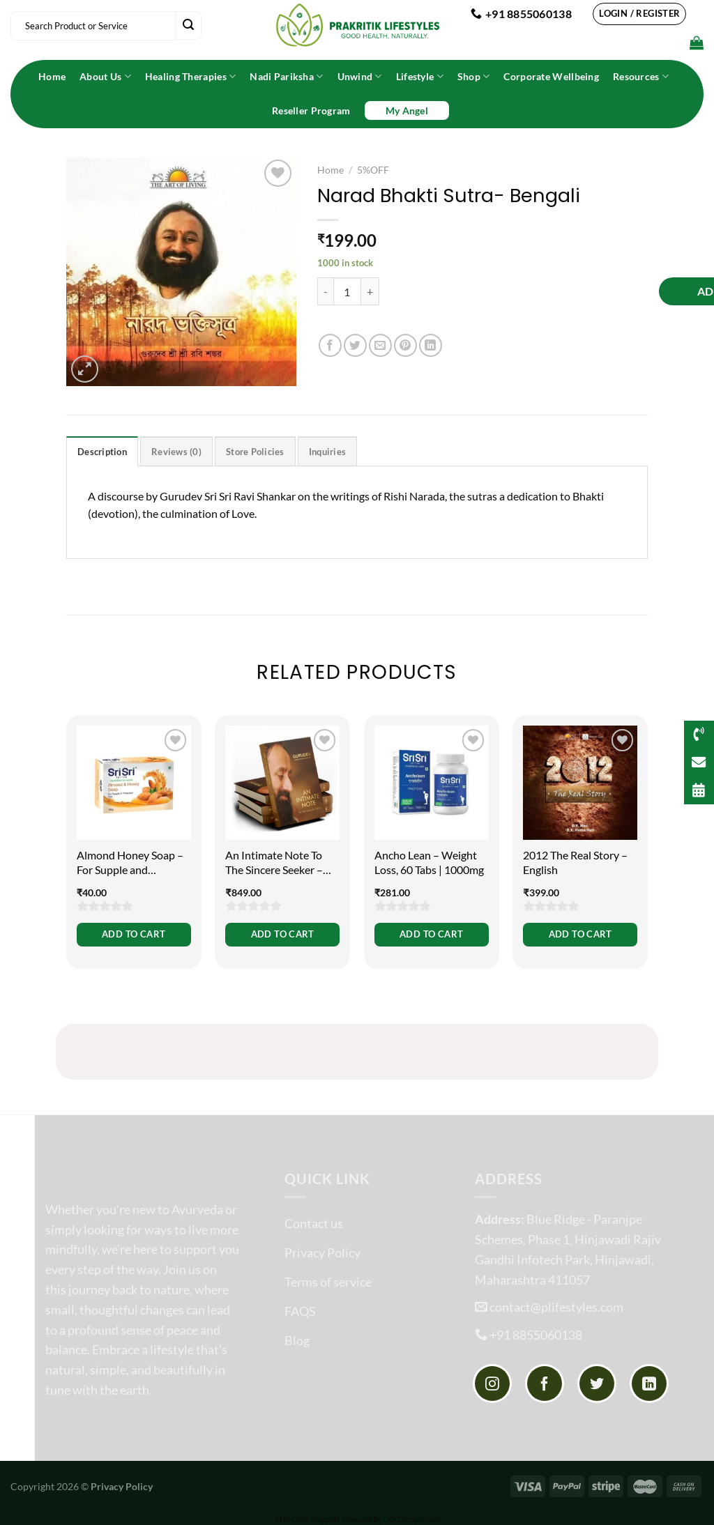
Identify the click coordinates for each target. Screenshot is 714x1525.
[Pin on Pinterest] (405, 345)
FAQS (300, 1311)
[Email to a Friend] (380, 345)
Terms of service (328, 1281)
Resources (641, 76)
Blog (297, 1340)
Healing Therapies (190, 76)
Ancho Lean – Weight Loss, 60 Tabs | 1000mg (429, 862)
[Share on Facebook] (330, 345)
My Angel (407, 110)
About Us (105, 76)
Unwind (359, 76)
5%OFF (373, 170)
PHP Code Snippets (307, 1519)
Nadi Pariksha (286, 76)
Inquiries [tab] (327, 451)
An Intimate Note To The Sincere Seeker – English (274, 863)
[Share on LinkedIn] (430, 345)
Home (52, 76)
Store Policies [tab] (255, 451)
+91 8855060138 (535, 1334)
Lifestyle (419, 76)
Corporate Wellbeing (550, 76)
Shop (473, 76)
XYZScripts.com (413, 1519)
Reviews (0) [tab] (176, 451)
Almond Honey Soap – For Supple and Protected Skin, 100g (130, 863)
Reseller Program (311, 110)
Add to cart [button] (133, 934)
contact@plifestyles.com (556, 1307)
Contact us (313, 1223)
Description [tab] (102, 451)
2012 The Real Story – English (575, 862)
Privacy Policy (322, 1252)
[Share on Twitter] (355, 345)
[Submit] (188, 25)
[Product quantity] (347, 291)
